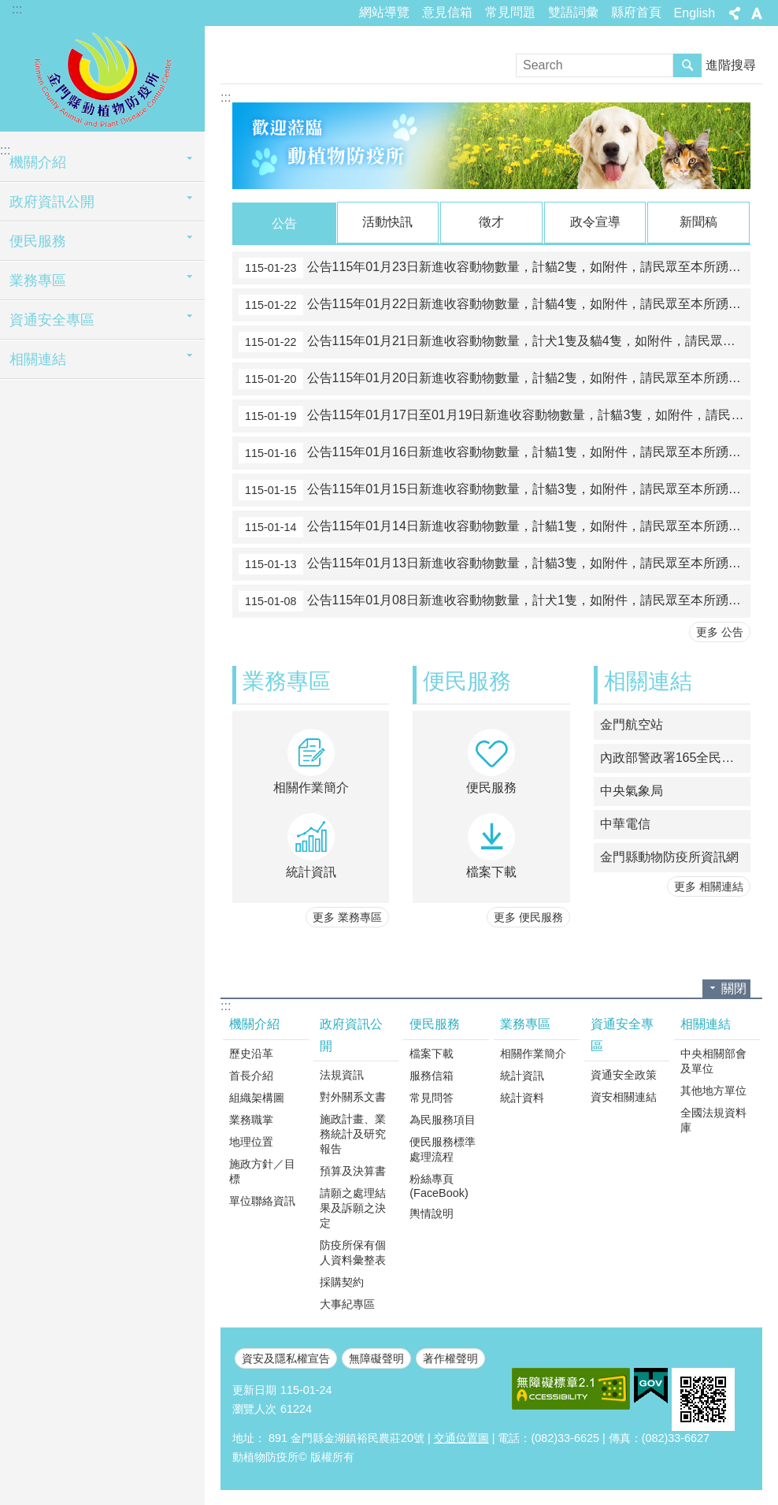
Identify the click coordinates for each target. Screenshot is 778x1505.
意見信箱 (447, 12)
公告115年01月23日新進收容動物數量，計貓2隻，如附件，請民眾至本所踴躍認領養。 (494, 267)
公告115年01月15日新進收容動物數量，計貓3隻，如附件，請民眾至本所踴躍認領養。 (494, 489)
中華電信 (625, 823)
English (694, 13)
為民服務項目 (442, 1119)
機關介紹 (37, 162)
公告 (284, 223)
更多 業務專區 (347, 916)
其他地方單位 (713, 1089)
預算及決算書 (353, 1170)
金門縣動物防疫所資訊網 (669, 856)
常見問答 (431, 1097)
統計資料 (522, 1097)
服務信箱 (431, 1074)
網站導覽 (384, 12)
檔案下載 (431, 1052)
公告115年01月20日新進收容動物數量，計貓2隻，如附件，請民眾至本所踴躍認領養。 (494, 378)
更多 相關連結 (708, 885)
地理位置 (251, 1141)
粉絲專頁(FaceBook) (438, 1185)
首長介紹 (251, 1074)
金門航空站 (631, 723)
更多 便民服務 (528, 916)
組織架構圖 (256, 1097)
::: (17, 9)
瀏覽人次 (254, 1408)
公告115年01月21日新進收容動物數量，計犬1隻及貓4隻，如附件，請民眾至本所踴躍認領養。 (494, 341)
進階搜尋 (731, 65)
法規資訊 (342, 1074)
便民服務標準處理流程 (442, 1148)
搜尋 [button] (687, 65)
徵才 (491, 222)
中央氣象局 (631, 790)
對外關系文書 (353, 1096)
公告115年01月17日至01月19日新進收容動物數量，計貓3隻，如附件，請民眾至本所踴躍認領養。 (494, 415)
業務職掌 (251, 1119)
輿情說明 (431, 1212)
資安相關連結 (624, 1096)
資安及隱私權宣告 (286, 1357)
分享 (734, 13)
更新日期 (254, 1389)
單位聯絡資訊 (262, 1200)
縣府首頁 (636, 12)
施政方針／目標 (262, 1170)
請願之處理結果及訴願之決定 (353, 1207)
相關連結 (37, 359)
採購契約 (342, 1281)
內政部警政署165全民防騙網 (675, 757)
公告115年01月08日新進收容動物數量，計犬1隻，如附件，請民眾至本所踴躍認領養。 (494, 600)
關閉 (734, 987)
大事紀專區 (347, 1303)
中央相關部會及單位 (713, 1060)
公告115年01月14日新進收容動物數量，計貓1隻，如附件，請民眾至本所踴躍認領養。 (494, 526)
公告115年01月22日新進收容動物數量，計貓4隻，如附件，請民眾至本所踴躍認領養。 (494, 304)
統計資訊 (522, 1074)
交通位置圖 (461, 1437)
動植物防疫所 (102, 76)
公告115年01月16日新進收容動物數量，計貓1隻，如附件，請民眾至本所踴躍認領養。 (494, 452)
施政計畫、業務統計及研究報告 (353, 1133)
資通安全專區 (51, 320)
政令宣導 (595, 222)
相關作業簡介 (533, 1052)
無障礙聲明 (376, 1357)
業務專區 (37, 280)
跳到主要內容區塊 (8, 8)
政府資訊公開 (51, 202)
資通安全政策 (624, 1074)
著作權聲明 (450, 1357)
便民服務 (37, 241)
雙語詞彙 (573, 12)
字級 (756, 13)
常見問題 (510, 12)
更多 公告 (719, 631)
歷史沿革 (251, 1052)
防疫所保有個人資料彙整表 (353, 1251)
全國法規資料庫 (713, 1119)
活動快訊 (387, 222)
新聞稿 (698, 222)
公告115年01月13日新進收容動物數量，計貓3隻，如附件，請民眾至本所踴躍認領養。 (494, 563)
